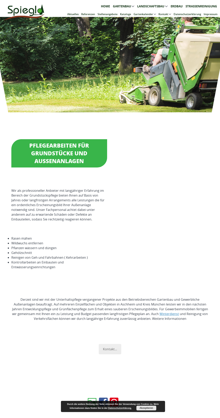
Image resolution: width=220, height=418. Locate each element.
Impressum (210, 14)
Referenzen (88, 14)
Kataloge (125, 14)
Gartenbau (122, 6)
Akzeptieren (146, 408)
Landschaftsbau (150, 6)
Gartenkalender (143, 14)
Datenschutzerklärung (187, 14)
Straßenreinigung (201, 6)
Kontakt (163, 14)
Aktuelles (73, 14)
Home (105, 6)
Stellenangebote (107, 14)
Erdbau (177, 6)
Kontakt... (110, 349)
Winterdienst (169, 314)
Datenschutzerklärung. (120, 408)
